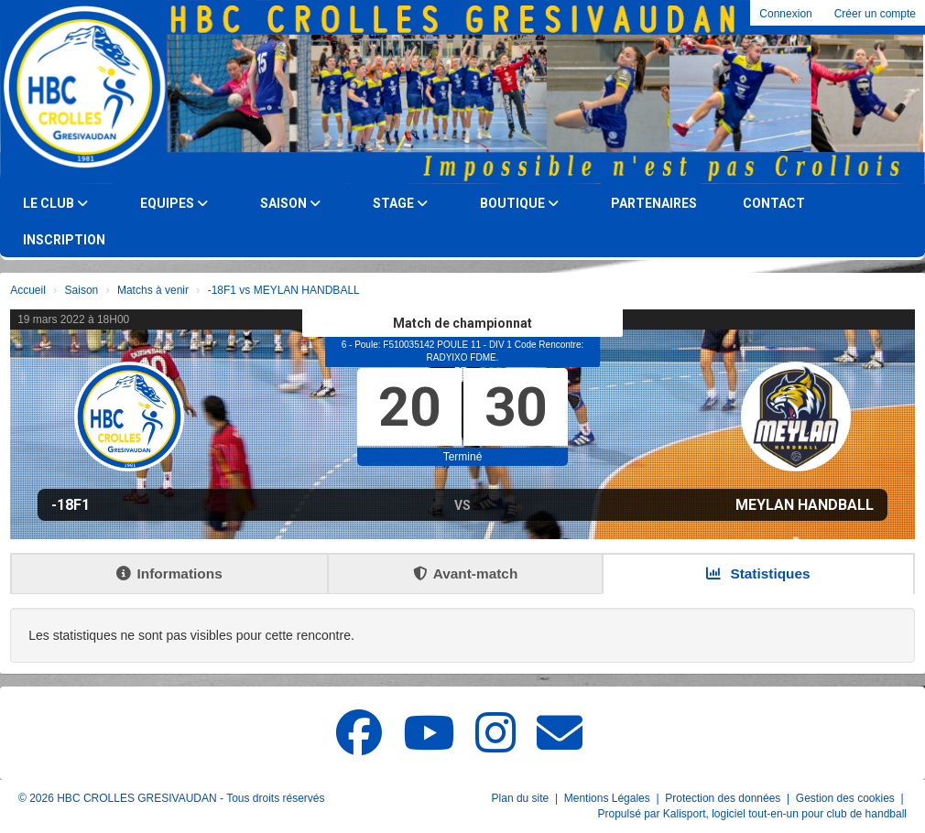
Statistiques (758, 573)
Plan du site (522, 798)
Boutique (519, 203)
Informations (169, 573)
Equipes (174, 203)
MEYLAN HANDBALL (804, 505)
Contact (774, 203)
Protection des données (724, 798)
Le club (55, 203)
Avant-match (465, 573)
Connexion (785, 13)
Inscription (64, 240)
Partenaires (654, 203)
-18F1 (70, 505)
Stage (400, 203)
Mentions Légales (608, 798)
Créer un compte (875, 13)
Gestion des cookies (847, 798)
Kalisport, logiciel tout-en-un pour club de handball (785, 813)
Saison (290, 203)
